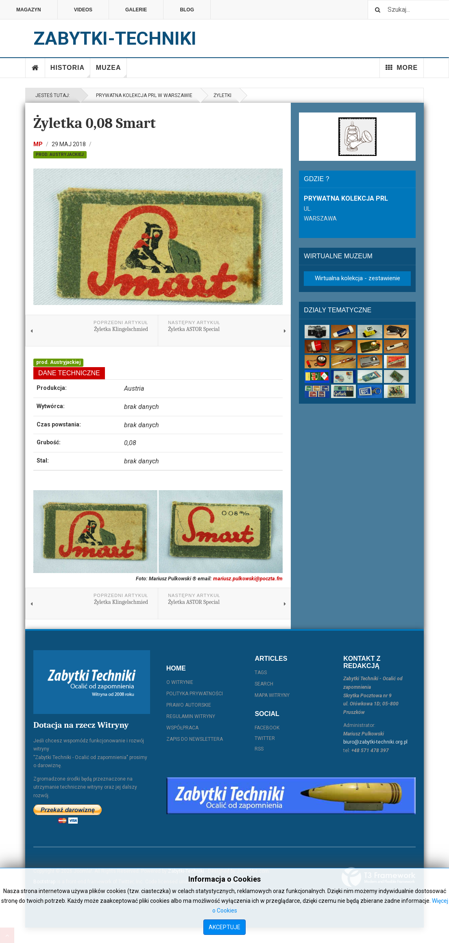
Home (35, 68)
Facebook (267, 728)
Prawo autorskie (188, 705)
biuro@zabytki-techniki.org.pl (375, 742)
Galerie (136, 10)
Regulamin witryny (190, 716)
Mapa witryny (272, 695)
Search (264, 684)
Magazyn (28, 10)
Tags (261, 672)
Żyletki (222, 95)
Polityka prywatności (194, 693)
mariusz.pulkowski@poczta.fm (248, 578)
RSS (259, 749)
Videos (83, 10)
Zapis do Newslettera (194, 739)
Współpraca (182, 728)
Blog (187, 10)
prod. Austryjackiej (60, 154)
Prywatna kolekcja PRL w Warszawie (143, 95)
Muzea (111, 71)
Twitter (265, 738)
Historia (70, 71)
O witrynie (179, 682)
